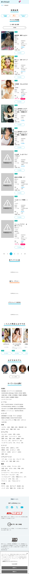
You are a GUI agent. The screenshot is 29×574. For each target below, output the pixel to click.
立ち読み (20, 52)
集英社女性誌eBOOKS (20, 408)
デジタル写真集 (5, 16)
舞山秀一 (23, 211)
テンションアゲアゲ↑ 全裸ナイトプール (21, 225)
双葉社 (16, 397)
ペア (4, 459)
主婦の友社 (4, 395)
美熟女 (5, 450)
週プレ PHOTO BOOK (7, 404)
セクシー (17, 452)
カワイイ (6, 452)
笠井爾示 (23, 95)
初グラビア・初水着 (17, 486)
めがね (5, 429)
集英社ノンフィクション (7, 410)
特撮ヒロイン (21, 476)
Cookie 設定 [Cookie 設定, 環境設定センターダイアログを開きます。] (14, 563)
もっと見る (14, 376)
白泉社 (7, 397)
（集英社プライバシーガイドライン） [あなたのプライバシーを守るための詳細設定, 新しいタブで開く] (10, 561)
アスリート (6, 481)
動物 (13, 488)
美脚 (4, 438)
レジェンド (6, 479)
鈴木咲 (16, 113)
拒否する (14, 567)
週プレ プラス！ (14, 16)
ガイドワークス (11, 391)
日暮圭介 (23, 187)
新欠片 (3, 397)
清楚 (4, 454)
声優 (21, 468)
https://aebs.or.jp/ (4, 549)
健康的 (20, 438)
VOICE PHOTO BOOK (16, 418)
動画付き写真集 (5, 418)
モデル (13, 468)
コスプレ (6, 427)
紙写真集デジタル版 (6, 415)
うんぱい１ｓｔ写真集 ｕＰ (21, 200)
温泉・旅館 (15, 461)
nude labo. (4, 422)
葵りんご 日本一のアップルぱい (21, 60)
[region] (14, 562)
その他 (20, 488)
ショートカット (15, 436)
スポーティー (17, 440)
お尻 (4, 436)
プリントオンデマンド (7, 420)
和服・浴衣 (15, 429)
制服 (14, 427)
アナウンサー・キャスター (10, 474)
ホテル (5, 461)
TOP (2, 5)
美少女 (5, 447)
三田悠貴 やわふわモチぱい (21, 84)
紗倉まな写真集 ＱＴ (20, 177)
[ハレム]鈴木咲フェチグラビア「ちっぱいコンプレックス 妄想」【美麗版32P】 (21, 110)
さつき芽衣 (17, 233)
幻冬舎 (20, 393)
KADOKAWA (18, 391)
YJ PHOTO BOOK (18, 404)
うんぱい (16, 203)
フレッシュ (6, 440)
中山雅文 (23, 120)
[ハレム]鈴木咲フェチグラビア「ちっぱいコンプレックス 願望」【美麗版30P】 (21, 133)
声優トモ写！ (17, 420)
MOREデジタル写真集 (17, 406)
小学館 (9, 395)
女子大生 (5, 470)
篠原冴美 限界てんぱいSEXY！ (21, 36)
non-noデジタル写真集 (7, 408)
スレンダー (7, 434)
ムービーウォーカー (6, 399)
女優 (4, 468)
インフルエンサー (8, 476)
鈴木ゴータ (23, 71)
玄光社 (16, 393)
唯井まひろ (17, 227)
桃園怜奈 (16, 231)
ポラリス (23, 420)
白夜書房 (12, 397)
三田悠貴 (16, 87)
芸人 (15, 479)
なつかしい (15, 450)
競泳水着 (23, 427)
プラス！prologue (17, 415)
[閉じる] (27, 553)
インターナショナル (8, 442)
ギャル (20, 442)
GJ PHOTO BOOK (6, 406)
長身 (12, 438)
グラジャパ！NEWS (23, 16)
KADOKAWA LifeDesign (7, 393)
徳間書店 (25, 395)
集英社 (24, 393)
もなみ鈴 (16, 157)
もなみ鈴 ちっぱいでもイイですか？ (21, 155)
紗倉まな (16, 179)
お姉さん (14, 447)
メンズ (5, 488)
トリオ (12, 459)
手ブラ (5, 486)
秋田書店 (3, 391)
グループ (20, 459)
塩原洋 (22, 241)
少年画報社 (15, 395)
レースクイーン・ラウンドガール (12, 472)
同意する (14, 571)
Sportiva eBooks (19, 410)
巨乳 (17, 434)
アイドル (16, 466)
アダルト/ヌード (16, 481)
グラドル (6, 466)
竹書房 (20, 395)
